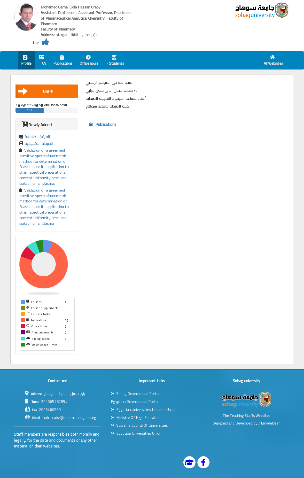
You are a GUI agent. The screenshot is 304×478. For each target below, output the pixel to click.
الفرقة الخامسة (34, 136)
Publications (63, 61)
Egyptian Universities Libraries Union (143, 409)
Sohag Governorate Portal (135, 393)
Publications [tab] (102, 124)
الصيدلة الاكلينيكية (36, 143)
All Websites (273, 61)
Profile (26, 61)
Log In (35, 91)
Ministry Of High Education (136, 417)
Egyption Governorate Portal (134, 401)
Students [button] (115, 61)
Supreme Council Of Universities (139, 425)
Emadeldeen (271, 423)
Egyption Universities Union (136, 433)
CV (42, 61)
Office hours (89, 61)
